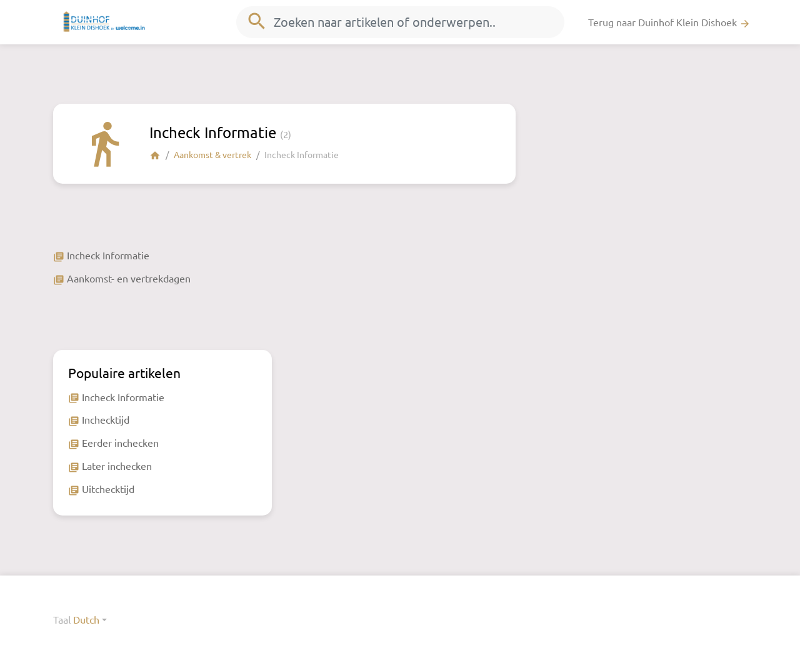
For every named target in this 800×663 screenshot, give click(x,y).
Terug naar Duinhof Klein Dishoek (669, 22)
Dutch (86, 619)
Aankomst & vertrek (212, 154)
